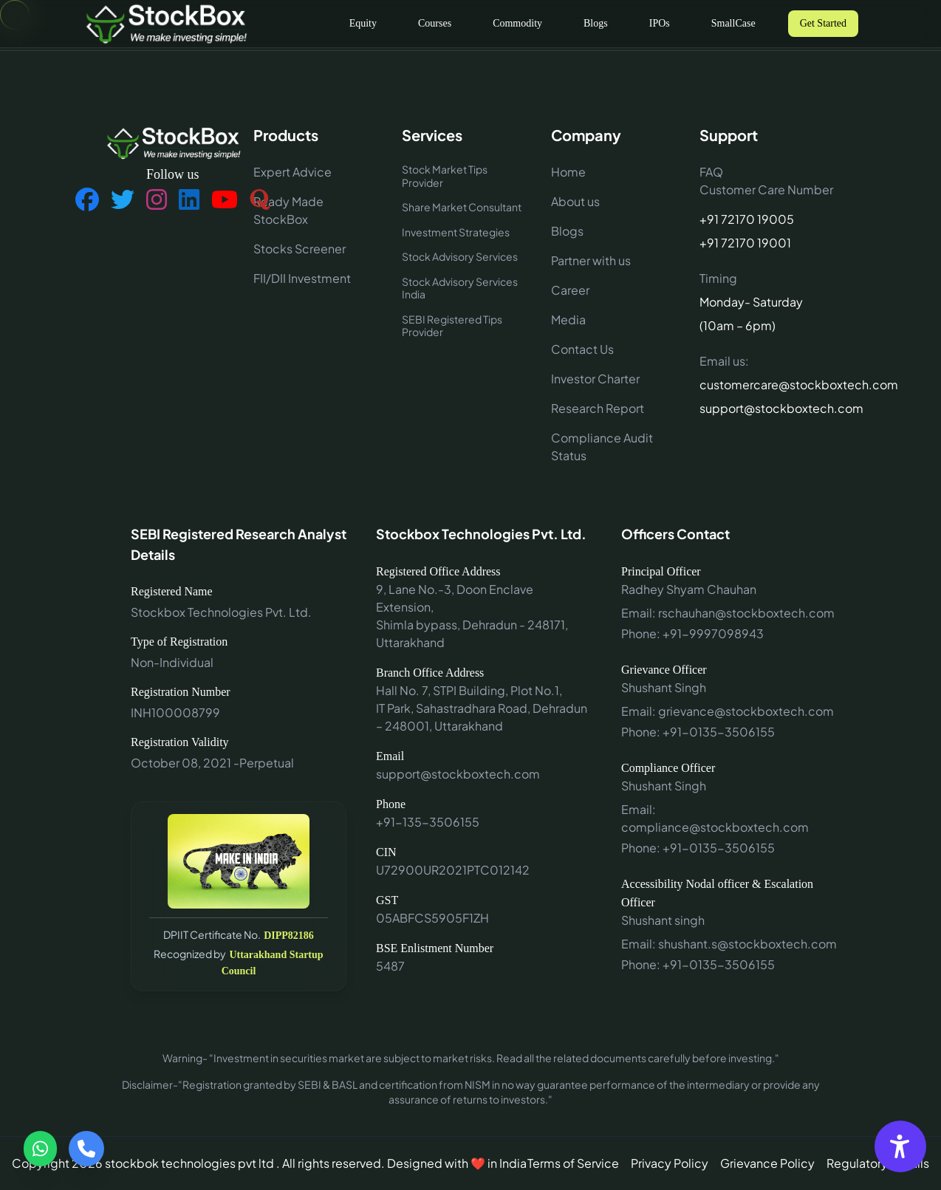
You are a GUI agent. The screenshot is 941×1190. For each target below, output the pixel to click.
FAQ (711, 171)
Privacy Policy (669, 1163)
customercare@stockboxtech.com (768, 384)
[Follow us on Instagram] (156, 200)
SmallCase (733, 23)
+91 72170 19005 (746, 219)
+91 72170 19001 (745, 242)
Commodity (517, 23)
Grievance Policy (767, 1163)
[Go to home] (165, 23)
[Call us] (86, 1148)
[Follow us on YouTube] (224, 200)
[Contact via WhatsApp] (40, 1148)
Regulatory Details (878, 1163)
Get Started (823, 23)
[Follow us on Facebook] (87, 200)
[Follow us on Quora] (260, 200)
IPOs (659, 23)
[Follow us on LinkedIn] (189, 200)
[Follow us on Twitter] (122, 200)
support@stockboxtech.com (768, 408)
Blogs (596, 23)
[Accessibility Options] (900, 1146)
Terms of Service (573, 1163)
